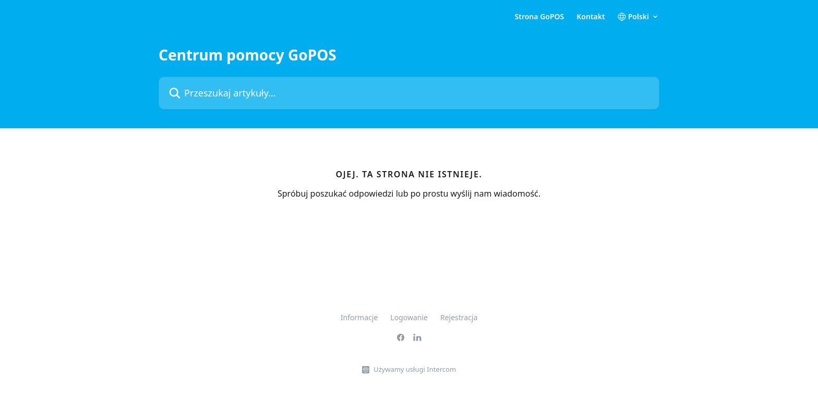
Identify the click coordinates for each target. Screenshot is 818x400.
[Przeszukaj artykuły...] (409, 93)
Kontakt (590, 16)
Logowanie (409, 317)
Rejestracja (458, 317)
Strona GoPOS (539, 16)
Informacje (359, 317)
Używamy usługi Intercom (415, 369)
